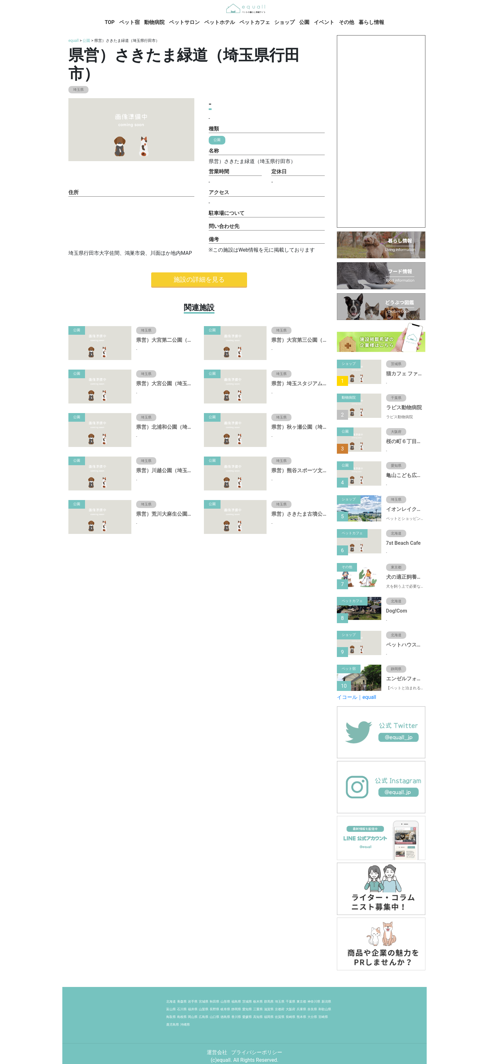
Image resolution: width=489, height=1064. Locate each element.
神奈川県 (313, 1001)
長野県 (214, 1009)
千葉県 (290, 1001)
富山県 (171, 1009)
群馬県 (269, 1001)
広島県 (203, 1017)
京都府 (279, 1009)
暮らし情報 (371, 22)
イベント (324, 22)
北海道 (171, 1001)
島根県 (182, 1017)
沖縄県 (185, 1024)
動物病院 (154, 22)
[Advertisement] (381, 131)
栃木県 (258, 1001)
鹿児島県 (172, 1024)
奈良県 (312, 1009)
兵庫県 (301, 1009)
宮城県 (203, 1001)
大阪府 (290, 1009)
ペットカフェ (254, 22)
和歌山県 (324, 1009)
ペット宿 (129, 22)
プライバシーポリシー (256, 1052)
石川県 (182, 1009)
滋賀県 (269, 1009)
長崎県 (290, 1017)
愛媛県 (247, 1017)
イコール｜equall (356, 697)
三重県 (258, 1009)
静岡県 (236, 1009)
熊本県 (301, 1017)
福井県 (193, 1009)
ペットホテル (219, 22)
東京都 (301, 1001)
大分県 (312, 1017)
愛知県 (247, 1009)
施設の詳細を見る (199, 279)
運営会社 (218, 1052)
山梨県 (203, 1009)
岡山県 (193, 1017)
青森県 (182, 1001)
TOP (110, 22)
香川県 (236, 1017)
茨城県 (247, 1001)
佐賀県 (279, 1017)
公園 (304, 22)
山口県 (214, 1017)
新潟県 (326, 1001)
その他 (346, 22)
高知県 (258, 1017)
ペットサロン (184, 22)
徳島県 (225, 1017)
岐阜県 (225, 1009)
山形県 (225, 1001)
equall (73, 40)
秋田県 (214, 1001)
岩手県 (193, 1001)
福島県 (236, 1001)
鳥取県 (171, 1017)
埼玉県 (279, 1001)
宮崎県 (323, 1017)
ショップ (284, 22)
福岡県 (269, 1017)
